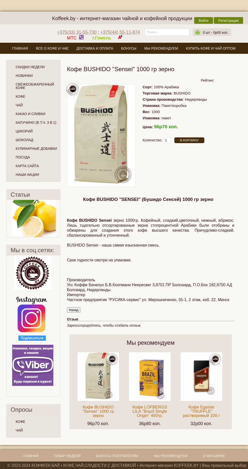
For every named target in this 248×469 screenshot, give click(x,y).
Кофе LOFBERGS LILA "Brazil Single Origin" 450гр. (149, 411)
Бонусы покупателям (117, 456)
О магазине (124, 60)
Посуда (23, 157)
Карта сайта (27, 166)
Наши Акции (27, 175)
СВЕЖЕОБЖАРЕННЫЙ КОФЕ (35, 86)
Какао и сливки (30, 114)
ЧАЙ (19, 430)
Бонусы (128, 48)
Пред (8, 218)
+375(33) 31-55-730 (77, 32)
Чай (19, 105)
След (58, 218)
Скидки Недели (30, 67)
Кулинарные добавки (36, 149)
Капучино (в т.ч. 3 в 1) (36, 123)
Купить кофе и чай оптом (211, 48)
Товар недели (67, 456)
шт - (215, 32)
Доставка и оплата (94, 48)
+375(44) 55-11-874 (120, 32)
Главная (20, 48)
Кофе (20, 96)
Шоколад (24, 140)
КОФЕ (20, 422)
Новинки (24, 76)
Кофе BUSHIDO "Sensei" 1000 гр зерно (98, 411)
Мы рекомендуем (161, 48)
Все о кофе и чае (52, 48)
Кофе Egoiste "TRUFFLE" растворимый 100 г (201, 411)
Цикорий (24, 131)
